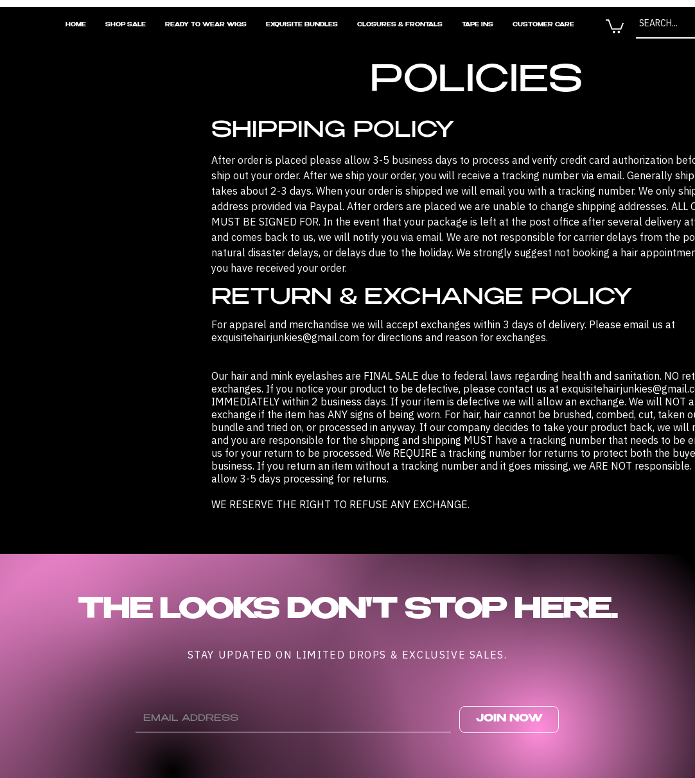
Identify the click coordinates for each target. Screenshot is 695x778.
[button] (615, 25)
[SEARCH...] (663, 23)
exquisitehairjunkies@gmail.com (285, 337)
